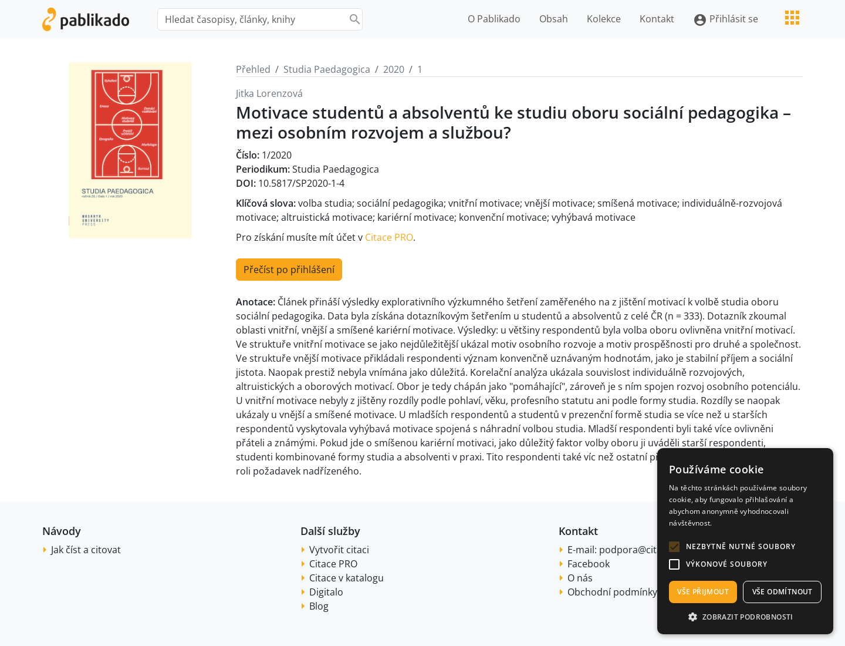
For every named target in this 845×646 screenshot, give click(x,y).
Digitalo (326, 592)
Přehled (253, 69)
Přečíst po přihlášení (289, 269)
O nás (580, 577)
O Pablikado (494, 18)
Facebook (588, 563)
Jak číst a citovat (86, 549)
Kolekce (604, 18)
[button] (674, 546)
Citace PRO (389, 237)
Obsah (553, 18)
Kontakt (657, 18)
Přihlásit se (725, 19)
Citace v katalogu (346, 577)
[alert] (745, 541)
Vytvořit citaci (339, 549)
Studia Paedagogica (326, 69)
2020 (393, 69)
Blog (319, 606)
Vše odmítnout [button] (782, 592)
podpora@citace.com (646, 549)
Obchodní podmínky (612, 592)
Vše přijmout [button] (703, 592)
